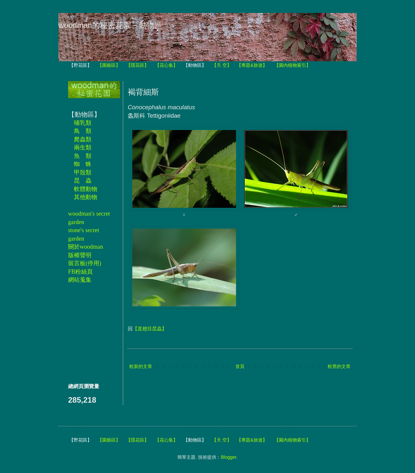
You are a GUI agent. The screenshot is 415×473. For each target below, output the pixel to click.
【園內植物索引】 (292, 65)
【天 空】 (221, 65)
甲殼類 (82, 172)
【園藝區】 (109, 65)
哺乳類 (82, 123)
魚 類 (82, 156)
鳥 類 (82, 131)
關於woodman (85, 246)
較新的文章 (140, 366)
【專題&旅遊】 (252, 65)
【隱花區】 (137, 65)
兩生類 (82, 147)
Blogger (228, 457)
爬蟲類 (82, 139)
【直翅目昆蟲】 (150, 328)
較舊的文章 (339, 366)
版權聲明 (79, 255)
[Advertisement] (87, 333)
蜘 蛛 (82, 164)
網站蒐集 (79, 280)
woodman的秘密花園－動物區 (110, 25)
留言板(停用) (84, 263)
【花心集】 (166, 65)
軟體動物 (85, 189)
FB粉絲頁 (80, 271)
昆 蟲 (82, 180)
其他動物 (85, 197)
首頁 (239, 366)
